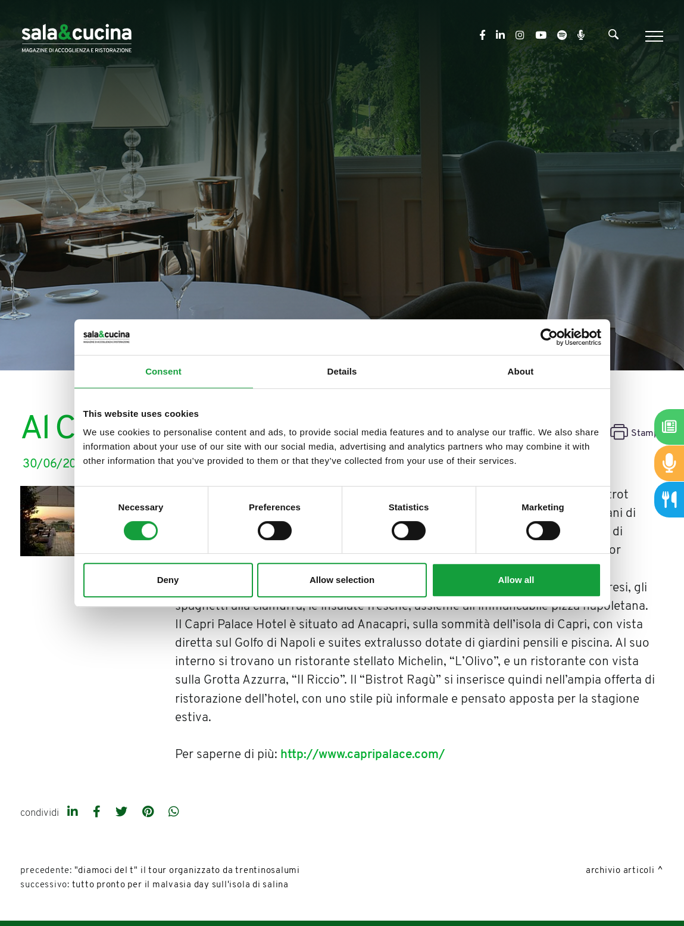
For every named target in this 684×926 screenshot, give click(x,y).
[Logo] (76, 36)
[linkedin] (74, 813)
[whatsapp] (173, 813)
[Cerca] (613, 37)
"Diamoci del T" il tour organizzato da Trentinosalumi (187, 870)
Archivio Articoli (620, 870)
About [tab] (521, 371)
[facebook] (98, 813)
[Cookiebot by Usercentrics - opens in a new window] (549, 337)
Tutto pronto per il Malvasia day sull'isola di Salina (180, 885)
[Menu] (652, 36)
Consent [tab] (163, 371)
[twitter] (122, 813)
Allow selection (342, 580)
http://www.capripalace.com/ (362, 755)
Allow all (516, 580)
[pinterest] (149, 813)
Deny (168, 580)
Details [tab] (342, 371)
